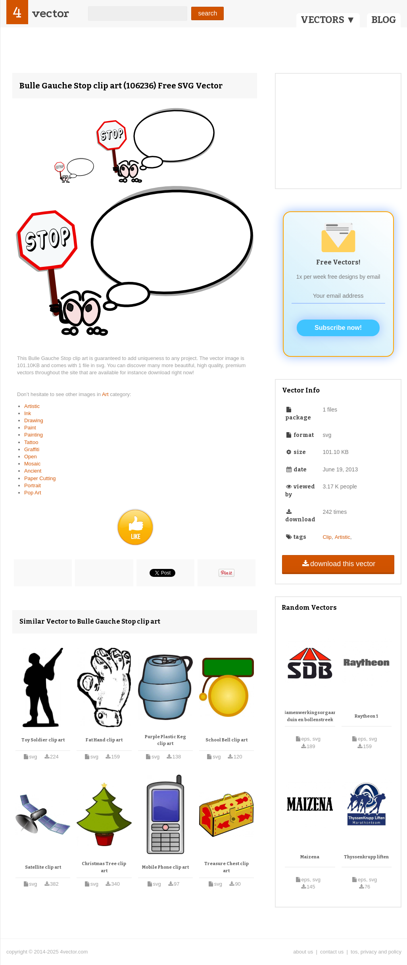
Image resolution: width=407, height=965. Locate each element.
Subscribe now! (338, 327)
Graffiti (31, 449)
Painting (33, 435)
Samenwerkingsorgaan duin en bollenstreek (309, 716)
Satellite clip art (43, 867)
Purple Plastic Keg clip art (165, 740)
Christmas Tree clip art (104, 867)
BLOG (383, 19)
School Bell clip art (226, 740)
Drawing (33, 420)
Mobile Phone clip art (165, 867)
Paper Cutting (40, 478)
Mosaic (32, 464)
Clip (327, 537)
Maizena (309, 857)
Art (106, 394)
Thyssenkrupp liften (366, 857)
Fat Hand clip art (104, 740)
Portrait (32, 485)
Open (30, 457)
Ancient (32, 471)
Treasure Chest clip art (226, 867)
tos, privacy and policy (376, 952)
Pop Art (32, 493)
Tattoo (31, 442)
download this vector (338, 564)
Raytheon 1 (366, 716)
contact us (332, 952)
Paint (30, 428)
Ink (27, 413)
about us (303, 952)
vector (50, 13)
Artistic (32, 406)
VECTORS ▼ (328, 19)
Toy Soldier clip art (43, 740)
